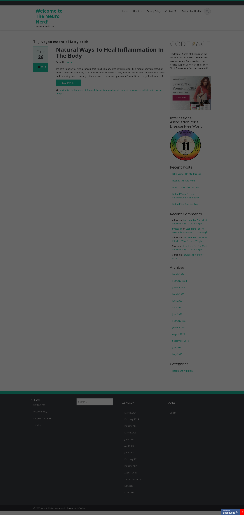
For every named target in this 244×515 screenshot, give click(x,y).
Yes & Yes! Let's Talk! (122, 260)
